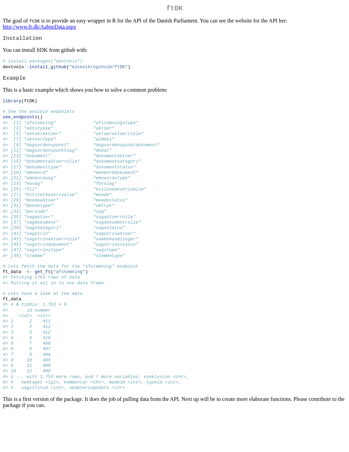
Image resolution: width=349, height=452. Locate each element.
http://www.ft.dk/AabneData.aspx (39, 28)
